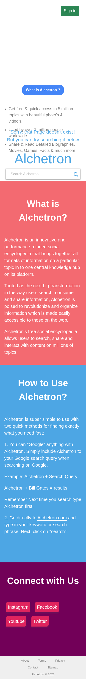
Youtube (16, 621)
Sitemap (52, 667)
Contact (33, 667)
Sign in (70, 10)
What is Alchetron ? (43, 90)
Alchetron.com (52, 517)
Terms (42, 660)
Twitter (40, 621)
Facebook (47, 607)
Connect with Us (43, 581)
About (25, 660)
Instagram (18, 607)
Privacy (60, 660)
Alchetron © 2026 (43, 674)
